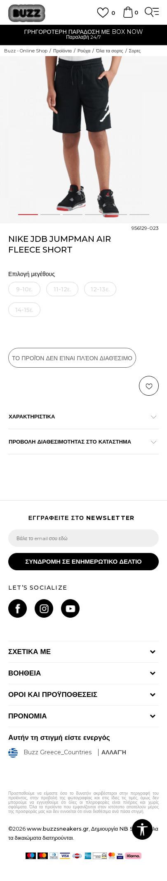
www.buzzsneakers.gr (58, 828)
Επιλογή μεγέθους (31, 274)
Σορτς (135, 51)
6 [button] (139, 214)
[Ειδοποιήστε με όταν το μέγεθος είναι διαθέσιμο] (24, 289)
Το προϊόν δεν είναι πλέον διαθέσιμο (72, 358)
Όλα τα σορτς (109, 51)
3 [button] (72, 214)
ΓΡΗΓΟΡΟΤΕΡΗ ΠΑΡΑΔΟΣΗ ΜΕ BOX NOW (83, 31)
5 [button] (116, 214)
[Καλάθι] (128, 16)
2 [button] (50, 214)
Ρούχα (84, 51)
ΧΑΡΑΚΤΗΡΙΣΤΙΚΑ (79, 416)
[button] (149, 386)
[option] (83, 35)
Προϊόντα (62, 51)
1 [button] (28, 214)
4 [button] (94, 214)
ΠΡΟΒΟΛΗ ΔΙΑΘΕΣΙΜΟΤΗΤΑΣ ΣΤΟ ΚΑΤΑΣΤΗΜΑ (79, 441)
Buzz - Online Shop (25, 51)
